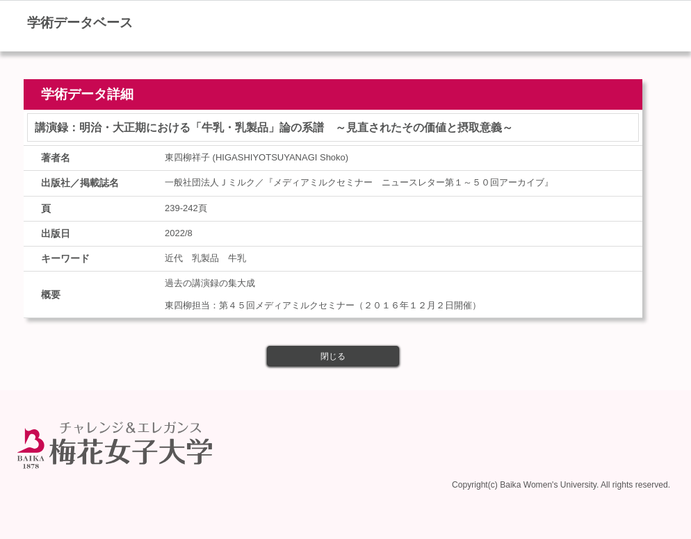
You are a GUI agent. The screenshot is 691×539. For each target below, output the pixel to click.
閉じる (333, 356)
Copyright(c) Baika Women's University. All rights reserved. (561, 485)
